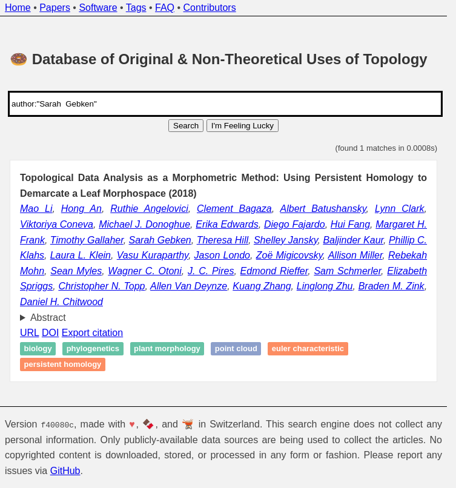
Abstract (48, 317)
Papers (54, 7)
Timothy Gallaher (87, 240)
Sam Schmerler (347, 271)
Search (186, 125)
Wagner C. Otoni (144, 271)
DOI (50, 333)
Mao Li (36, 208)
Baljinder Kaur (353, 240)
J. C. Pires (211, 271)
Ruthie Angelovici (149, 208)
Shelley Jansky (286, 240)
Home (18, 7)
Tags (136, 7)
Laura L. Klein (80, 255)
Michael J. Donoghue (144, 224)
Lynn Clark (400, 208)
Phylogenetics (93, 349)
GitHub (65, 471)
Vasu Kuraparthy (152, 255)
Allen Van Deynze (188, 286)
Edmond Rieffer (274, 271)
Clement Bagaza (234, 208)
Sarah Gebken (160, 240)
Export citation (92, 333)
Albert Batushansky (323, 208)
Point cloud (236, 349)
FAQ (164, 7)
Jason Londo (222, 255)
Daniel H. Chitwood (61, 302)
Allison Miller (355, 255)
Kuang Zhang (262, 286)
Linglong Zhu (325, 286)
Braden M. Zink (392, 286)
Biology (38, 349)
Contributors (209, 7)
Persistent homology (63, 364)
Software (98, 7)
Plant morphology (167, 349)
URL (29, 333)
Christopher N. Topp (101, 286)
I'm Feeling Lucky (242, 125)
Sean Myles (76, 271)
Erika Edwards (227, 224)
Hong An (81, 208)
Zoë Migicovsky (289, 255)
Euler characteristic (308, 349)
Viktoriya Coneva (56, 224)
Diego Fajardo (294, 224)
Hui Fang (350, 224)
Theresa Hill (222, 240)
